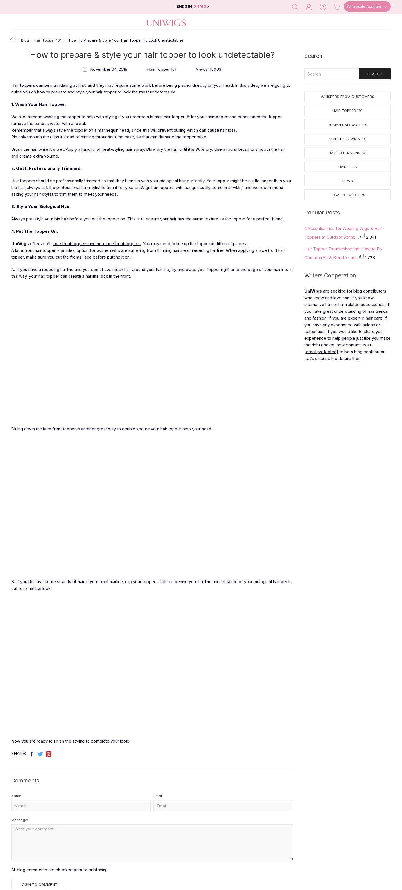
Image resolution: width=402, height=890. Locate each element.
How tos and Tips (347, 195)
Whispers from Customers (347, 96)
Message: (19, 820)
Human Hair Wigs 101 (347, 124)
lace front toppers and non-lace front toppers (97, 243)
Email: (158, 795)
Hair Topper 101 (347, 110)
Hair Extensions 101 (348, 152)
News (347, 181)
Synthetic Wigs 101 (347, 138)
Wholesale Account (367, 7)
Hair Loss (347, 167)
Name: (16, 795)
